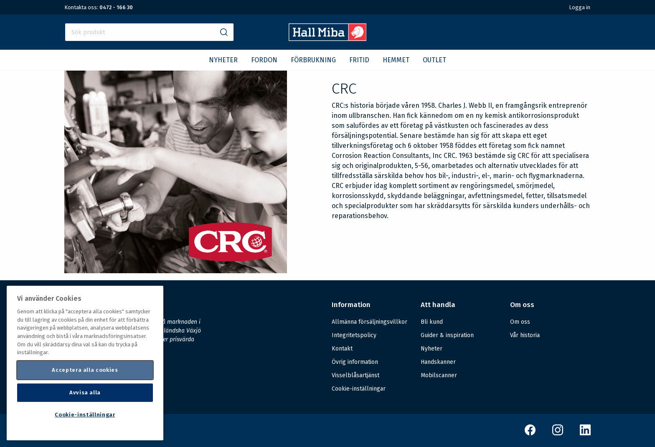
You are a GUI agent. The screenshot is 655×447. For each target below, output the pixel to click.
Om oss (520, 321)
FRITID (359, 60)
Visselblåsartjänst (355, 375)
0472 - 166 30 (116, 7)
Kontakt (342, 348)
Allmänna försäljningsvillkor (369, 321)
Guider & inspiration (447, 335)
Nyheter (431, 348)
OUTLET (434, 60)
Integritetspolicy (354, 335)
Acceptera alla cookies (85, 370)
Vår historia (525, 335)
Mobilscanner (439, 375)
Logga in (579, 7)
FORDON (264, 60)
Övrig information (355, 362)
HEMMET (396, 60)
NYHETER (223, 60)
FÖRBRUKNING (313, 60)
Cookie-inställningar (359, 389)
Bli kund (432, 321)
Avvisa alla (85, 392)
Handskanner (438, 362)
